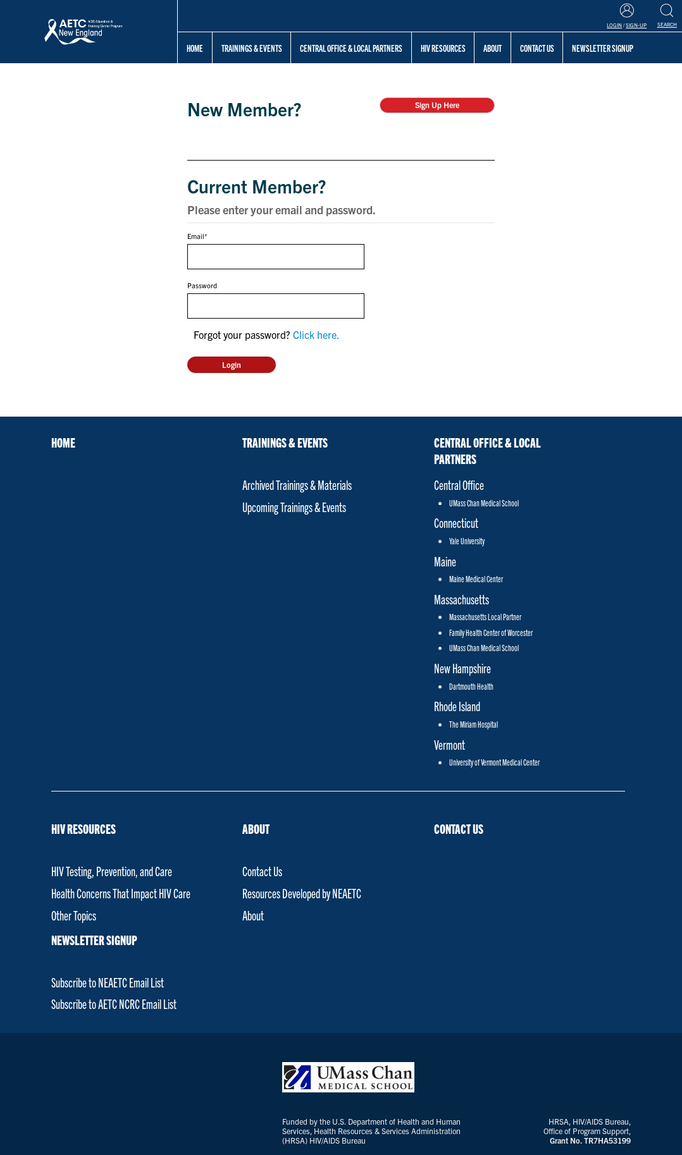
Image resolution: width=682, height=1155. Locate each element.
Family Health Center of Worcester (491, 632)
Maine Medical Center (476, 578)
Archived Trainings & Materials (297, 484)
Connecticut (456, 522)
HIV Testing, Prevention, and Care (111, 871)
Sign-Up (636, 24)
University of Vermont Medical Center (494, 762)
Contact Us (262, 871)
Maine (445, 561)
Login (614, 24)
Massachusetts (461, 599)
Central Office (459, 484)
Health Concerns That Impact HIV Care (120, 893)
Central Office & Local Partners (351, 48)
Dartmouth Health (471, 686)
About (492, 48)
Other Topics (73, 915)
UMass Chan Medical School (484, 503)
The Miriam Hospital (473, 724)
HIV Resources (443, 48)
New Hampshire (462, 668)
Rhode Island (457, 706)
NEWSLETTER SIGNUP (94, 939)
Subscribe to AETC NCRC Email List (114, 1003)
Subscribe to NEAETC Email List (107, 982)
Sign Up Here (437, 104)
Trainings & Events (251, 48)
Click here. (316, 334)
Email (195, 235)
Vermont (449, 744)
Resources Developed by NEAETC (301, 893)
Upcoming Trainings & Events (294, 507)
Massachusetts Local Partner (485, 616)
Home (195, 48)
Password (202, 285)
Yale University (467, 540)
